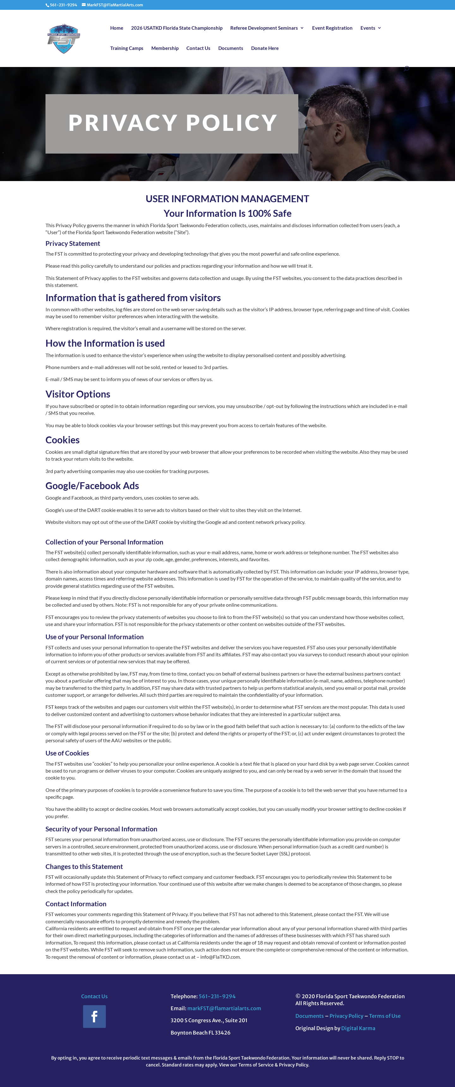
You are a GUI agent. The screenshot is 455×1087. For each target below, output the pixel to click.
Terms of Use (385, 1016)
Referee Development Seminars (264, 28)
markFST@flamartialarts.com (224, 1008)
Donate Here (265, 48)
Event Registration (332, 28)
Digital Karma (358, 1028)
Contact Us (198, 48)
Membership (165, 48)
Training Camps (126, 48)
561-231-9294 (217, 996)
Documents (230, 48)
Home (116, 28)
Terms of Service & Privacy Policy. (273, 1065)
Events (368, 28)
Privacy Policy (346, 1016)
